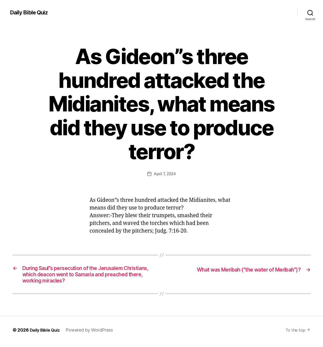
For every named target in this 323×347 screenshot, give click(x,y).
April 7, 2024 (165, 173)
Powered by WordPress (92, 333)
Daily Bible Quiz (30, 12)
